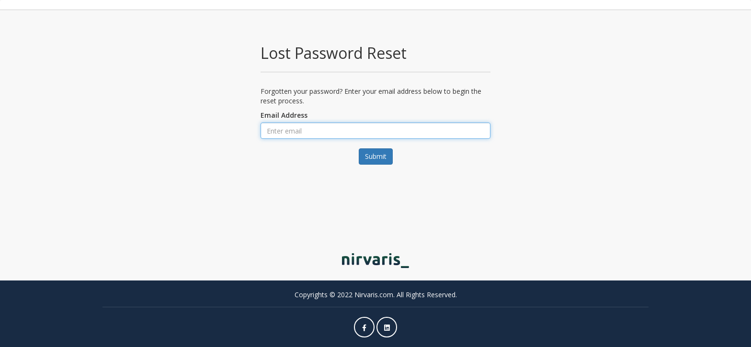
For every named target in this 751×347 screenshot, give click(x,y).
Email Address (284, 115)
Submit (376, 156)
